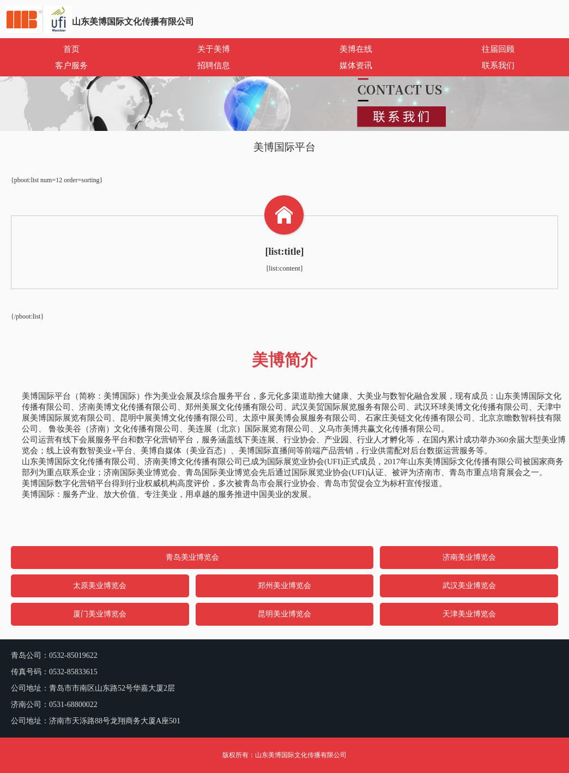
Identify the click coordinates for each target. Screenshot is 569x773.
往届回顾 (498, 49)
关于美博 (213, 49)
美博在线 (356, 49)
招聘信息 (213, 65)
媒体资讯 (356, 65)
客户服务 (71, 65)
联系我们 (498, 65)
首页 (71, 49)
